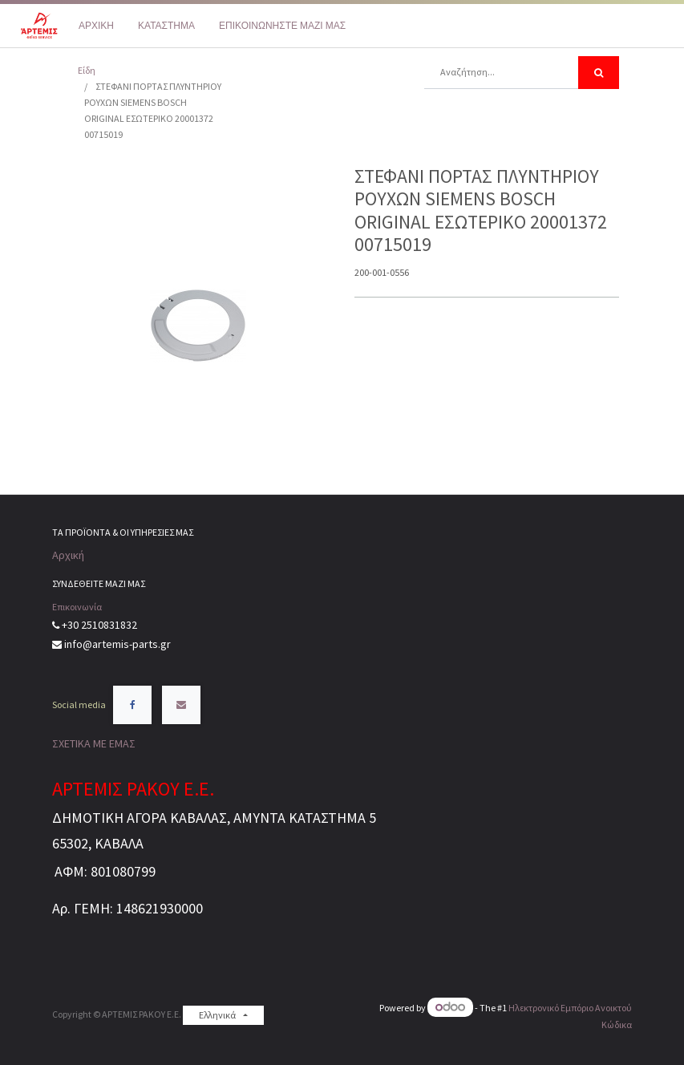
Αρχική (68, 555)
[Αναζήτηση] (598, 72)
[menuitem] (96, 25)
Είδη (86, 70)
